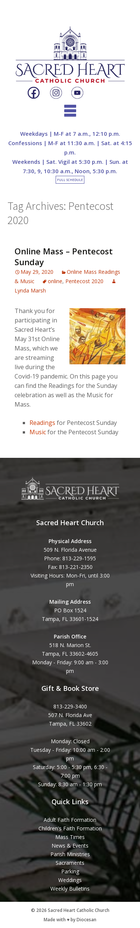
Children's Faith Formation (70, 828)
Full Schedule (70, 180)
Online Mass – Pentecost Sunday (64, 256)
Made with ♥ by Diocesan (70, 919)
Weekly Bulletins (70, 888)
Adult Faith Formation (70, 819)
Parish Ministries (70, 854)
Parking (70, 871)
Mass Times (70, 836)
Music (37, 432)
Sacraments (70, 862)
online (55, 281)
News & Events (70, 845)
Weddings (70, 879)
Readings (42, 423)
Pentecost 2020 (84, 281)
